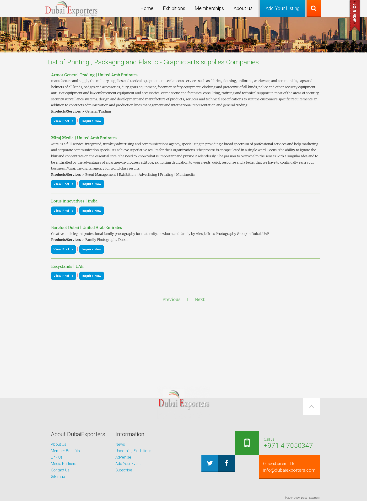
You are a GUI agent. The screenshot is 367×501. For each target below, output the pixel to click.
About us (243, 8)
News (120, 444)
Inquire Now (92, 121)
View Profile (64, 121)
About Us (58, 444)
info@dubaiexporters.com (285, 467)
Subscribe (123, 470)
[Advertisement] (183, 344)
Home (146, 8)
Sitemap (58, 476)
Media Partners (63, 463)
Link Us (57, 457)
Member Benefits (65, 451)
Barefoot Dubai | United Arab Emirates (86, 227)
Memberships (209, 8)
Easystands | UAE (67, 266)
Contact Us (60, 470)
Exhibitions (174, 8)
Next (200, 299)
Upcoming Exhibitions (133, 451)
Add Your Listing (282, 8)
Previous (171, 299)
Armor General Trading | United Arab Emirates (94, 74)
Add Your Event (128, 463)
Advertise (123, 457)
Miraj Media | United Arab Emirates (84, 137)
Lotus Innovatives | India (74, 201)
